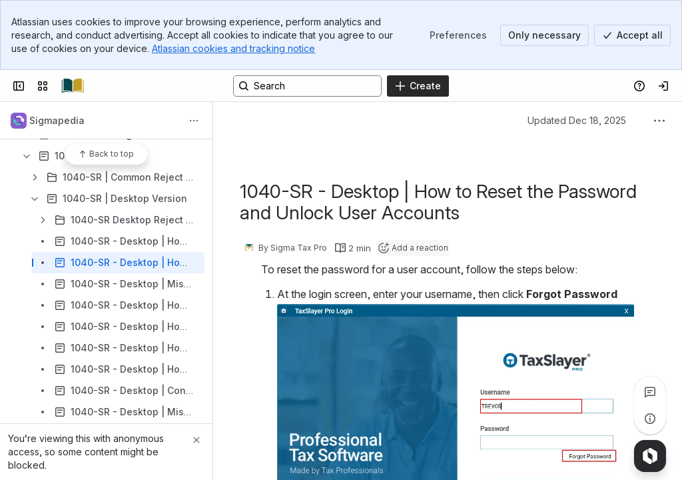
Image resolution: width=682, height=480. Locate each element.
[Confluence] (73, 86)
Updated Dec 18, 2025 (576, 120)
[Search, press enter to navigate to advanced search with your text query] (307, 86)
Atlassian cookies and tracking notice (233, 48)
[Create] (418, 86)
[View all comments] (650, 392)
